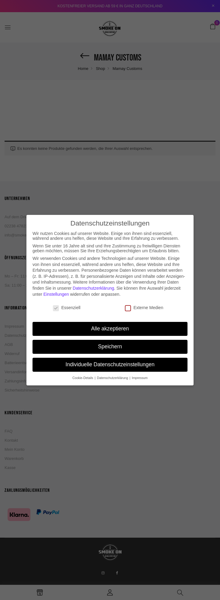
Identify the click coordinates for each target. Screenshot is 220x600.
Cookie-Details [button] (83, 368)
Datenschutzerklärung (93, 278)
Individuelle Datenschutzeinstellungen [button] (110, 354)
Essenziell (67, 297)
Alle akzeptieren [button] (110, 319)
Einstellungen (56, 283)
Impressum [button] (140, 368)
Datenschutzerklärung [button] (113, 368)
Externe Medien (144, 297)
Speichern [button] (110, 336)
